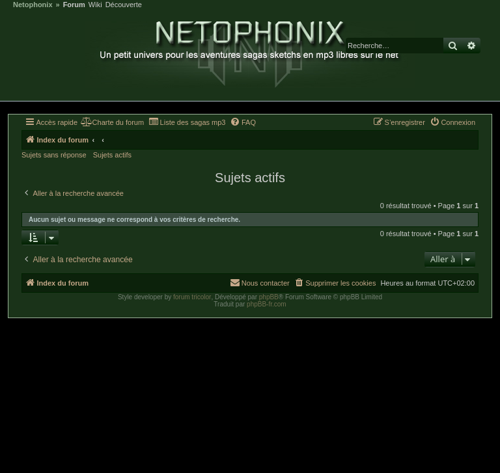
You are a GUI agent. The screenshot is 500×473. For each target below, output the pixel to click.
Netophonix (33, 4)
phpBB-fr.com (266, 304)
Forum (74, 4)
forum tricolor (192, 297)
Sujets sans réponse (54, 155)
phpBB (269, 297)
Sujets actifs (112, 155)
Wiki (95, 4)
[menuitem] (112, 122)
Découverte (123, 4)
